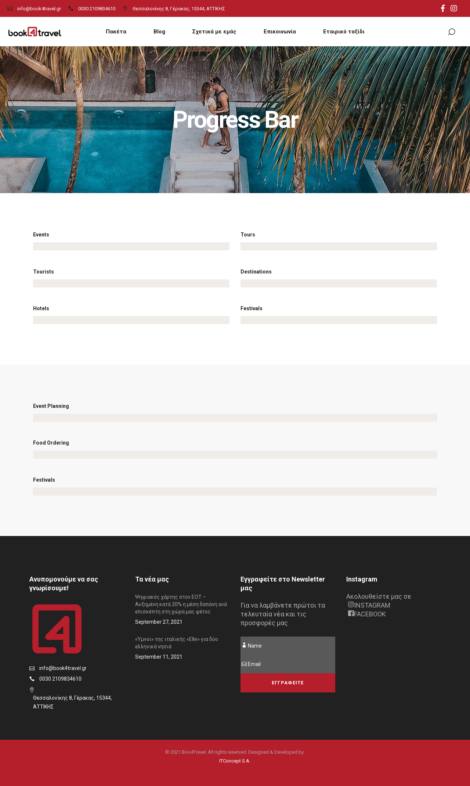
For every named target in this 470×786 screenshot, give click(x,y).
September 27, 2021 (158, 622)
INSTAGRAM (369, 605)
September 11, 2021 (158, 657)
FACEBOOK (367, 614)
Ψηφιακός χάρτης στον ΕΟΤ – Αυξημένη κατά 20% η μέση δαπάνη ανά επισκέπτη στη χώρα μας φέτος (181, 604)
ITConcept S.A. (234, 761)
